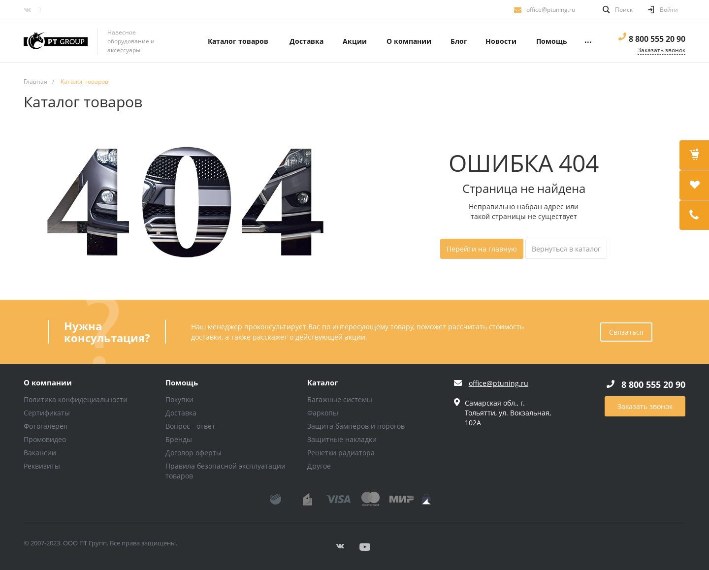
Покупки (179, 399)
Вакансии (40, 452)
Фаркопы (322, 412)
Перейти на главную (482, 248)
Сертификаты (47, 412)
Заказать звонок (645, 406)
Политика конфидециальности (76, 399)
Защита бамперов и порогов (356, 426)
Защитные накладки (342, 439)
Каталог (322, 383)
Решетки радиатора (341, 452)
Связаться (626, 332)
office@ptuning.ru (550, 9)
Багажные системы (339, 399)
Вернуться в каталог (566, 248)
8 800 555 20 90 (657, 38)
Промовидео (45, 439)
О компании (48, 383)
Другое (319, 466)
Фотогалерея (45, 426)
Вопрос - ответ (190, 426)
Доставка (180, 412)
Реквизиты (42, 466)
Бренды (178, 439)
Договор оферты (193, 452)
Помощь (181, 383)
